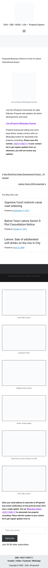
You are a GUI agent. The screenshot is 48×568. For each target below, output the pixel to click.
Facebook (27, 561)
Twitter (18, 561)
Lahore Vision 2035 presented (31, 184)
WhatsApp (36, 561)
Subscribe (9, 538)
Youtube (10, 561)
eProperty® (34, 565)
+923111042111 (20, 144)
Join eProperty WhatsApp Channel (21, 123)
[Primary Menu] (24, 31)
